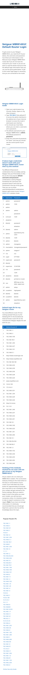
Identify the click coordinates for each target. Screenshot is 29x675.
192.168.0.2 (6, 574)
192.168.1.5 (6, 591)
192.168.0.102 (7, 581)
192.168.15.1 (7, 560)
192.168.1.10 (7, 584)
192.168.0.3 (6, 630)
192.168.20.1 (7, 658)
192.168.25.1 (7, 646)
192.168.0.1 (13, 115)
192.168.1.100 (7, 567)
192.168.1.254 (7, 537)
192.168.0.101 (7, 572)
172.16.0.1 (6, 649)
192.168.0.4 (6, 665)
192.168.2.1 (6, 530)
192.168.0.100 (7, 570)
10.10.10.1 (6, 600)
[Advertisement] (14, 24)
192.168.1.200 (7, 635)
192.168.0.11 (7, 651)
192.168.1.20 (7, 586)
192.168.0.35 (7, 628)
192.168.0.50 (7, 642)
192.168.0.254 (7, 558)
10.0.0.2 (5, 593)
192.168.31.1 (7, 614)
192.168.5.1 (6, 637)
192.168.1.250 (7, 653)
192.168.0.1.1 (7, 539)
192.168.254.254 (8, 556)
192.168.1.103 (7, 660)
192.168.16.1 (7, 616)
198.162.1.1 (6, 618)
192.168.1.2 (6, 553)
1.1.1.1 (5, 551)
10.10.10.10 (6, 621)
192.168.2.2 (6, 623)
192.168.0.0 (6, 604)
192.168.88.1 (7, 607)
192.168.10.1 (7, 528)
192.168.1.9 (6, 644)
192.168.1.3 (6, 579)
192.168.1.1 (6, 523)
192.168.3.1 (6, 595)
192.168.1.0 (6, 535)
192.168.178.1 (7, 565)
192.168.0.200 (7, 639)
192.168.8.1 (6, 544)
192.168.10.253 (7, 609)
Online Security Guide (9, 669)
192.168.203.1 (7, 563)
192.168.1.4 (6, 588)
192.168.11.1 (7, 577)
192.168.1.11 (7, 611)
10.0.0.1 (5, 533)
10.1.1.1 (5, 602)
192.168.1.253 (7, 625)
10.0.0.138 (6, 597)
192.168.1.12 (7, 656)
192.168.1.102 (7, 632)
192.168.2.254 (7, 662)
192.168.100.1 (7, 542)
